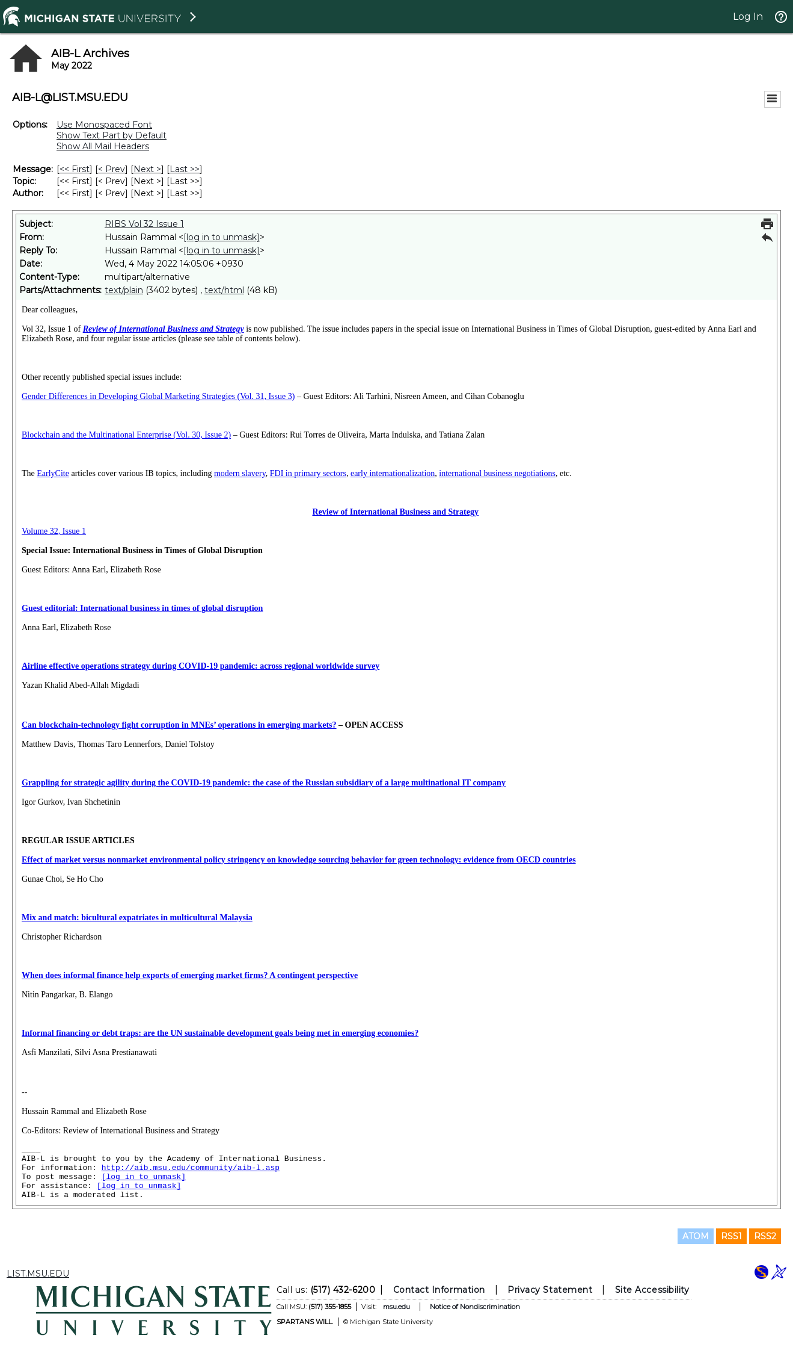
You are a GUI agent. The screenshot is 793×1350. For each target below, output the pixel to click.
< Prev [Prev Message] (111, 169)
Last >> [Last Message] (185, 169)
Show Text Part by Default (112, 135)
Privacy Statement (549, 1289)
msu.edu (395, 1306)
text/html (224, 290)
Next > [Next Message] (147, 169)
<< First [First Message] (75, 169)
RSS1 (731, 1236)
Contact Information (439, 1289)
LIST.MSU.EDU (38, 1273)
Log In (748, 16)
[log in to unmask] (221, 237)
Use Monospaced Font (104, 124)
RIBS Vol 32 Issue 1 (144, 223)
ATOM (695, 1236)
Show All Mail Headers (103, 146)
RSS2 (765, 1236)
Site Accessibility (651, 1289)
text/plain (124, 290)
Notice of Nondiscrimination (474, 1306)
